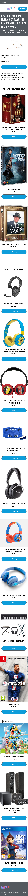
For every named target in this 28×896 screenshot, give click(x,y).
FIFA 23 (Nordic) (14, 704)
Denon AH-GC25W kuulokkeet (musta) (14, 504)
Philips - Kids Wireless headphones (14, 595)
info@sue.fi (4, 2)
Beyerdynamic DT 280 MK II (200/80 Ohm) (14, 304)
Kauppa (22, 8)
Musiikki (10, 55)
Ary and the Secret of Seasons (14, 863)
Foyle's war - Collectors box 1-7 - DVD (14, 244)
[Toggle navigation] (3, 8)
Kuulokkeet (17, 55)
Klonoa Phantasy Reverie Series (14, 757)
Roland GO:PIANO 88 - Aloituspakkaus (14, 641)
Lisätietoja (14, 67)
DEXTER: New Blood (14, 189)
